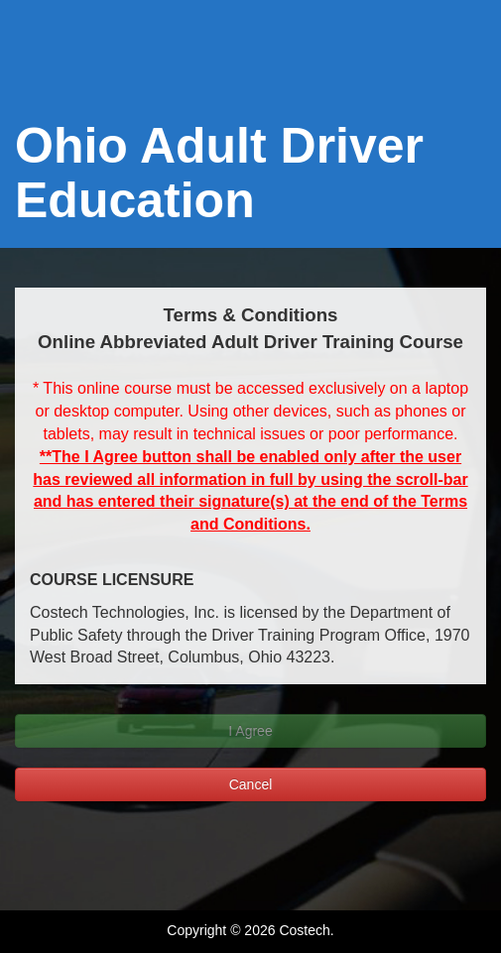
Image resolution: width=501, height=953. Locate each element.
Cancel (251, 784)
